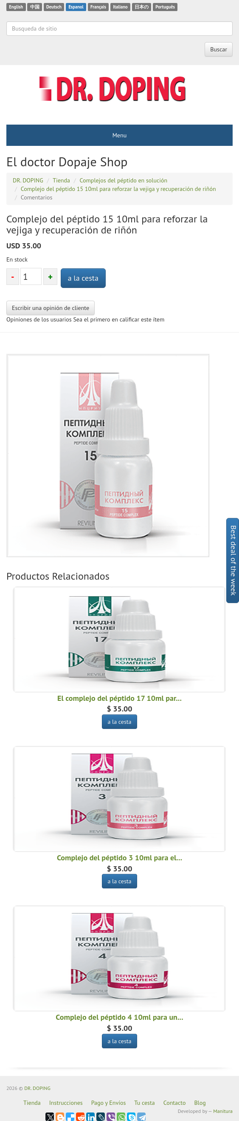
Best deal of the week (234, 560)
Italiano (120, 7)
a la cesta (83, 278)
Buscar (218, 49)
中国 (34, 7)
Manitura (223, 1111)
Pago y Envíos (108, 1103)
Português (165, 7)
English (16, 7)
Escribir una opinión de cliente (50, 308)
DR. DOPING (37, 1088)
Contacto (174, 1103)
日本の (142, 7)
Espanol (75, 7)
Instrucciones (66, 1103)
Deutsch (54, 7)
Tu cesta (144, 1103)
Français (98, 7)
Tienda (32, 1103)
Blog (199, 1103)
